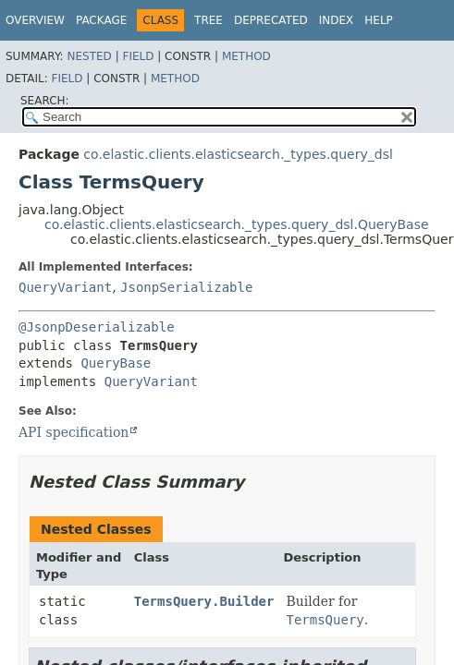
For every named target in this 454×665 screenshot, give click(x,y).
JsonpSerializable (186, 287)
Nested (89, 56)
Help (378, 20)
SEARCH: (44, 100)
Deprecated (271, 20)
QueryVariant (65, 287)
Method (246, 56)
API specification (73, 432)
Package (101, 20)
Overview (35, 20)
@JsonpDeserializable (96, 327)
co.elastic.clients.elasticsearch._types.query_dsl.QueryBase (236, 224)
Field (137, 56)
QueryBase (115, 363)
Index (336, 20)
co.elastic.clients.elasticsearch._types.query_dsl (237, 154)
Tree (208, 20)
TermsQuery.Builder (204, 601)
